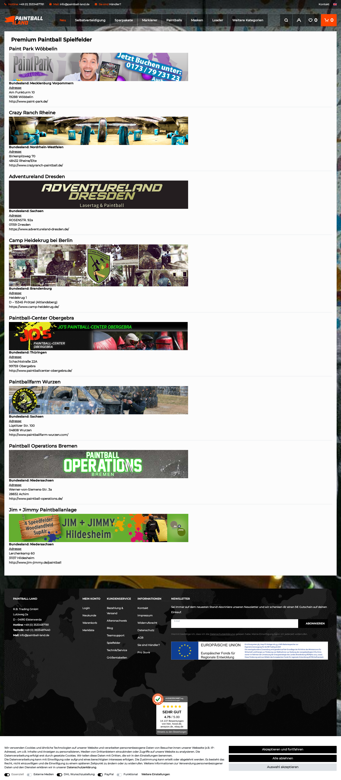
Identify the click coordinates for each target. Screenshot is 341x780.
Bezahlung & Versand (115, 610)
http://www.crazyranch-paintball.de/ (36, 165)
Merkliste (88, 629)
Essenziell (17, 774)
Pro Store (143, 652)
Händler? (115, 4)
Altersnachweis (117, 620)
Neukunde (89, 615)
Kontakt (324, 4)
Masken (197, 20)
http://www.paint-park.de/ (28, 101)
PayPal (109, 774)
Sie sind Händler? (148, 644)
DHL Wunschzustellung (79, 774)
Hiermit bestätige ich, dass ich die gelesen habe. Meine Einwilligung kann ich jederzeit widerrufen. (239, 634)
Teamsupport (115, 635)
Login (86, 607)
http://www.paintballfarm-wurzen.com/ (38, 434)
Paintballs (174, 20)
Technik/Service (117, 649)
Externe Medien (43, 774)
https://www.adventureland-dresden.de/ (39, 229)
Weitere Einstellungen (155, 774)
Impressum (145, 615)
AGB (140, 637)
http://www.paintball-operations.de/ (36, 498)
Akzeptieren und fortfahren (282, 749)
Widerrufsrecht (147, 622)
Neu (63, 20)
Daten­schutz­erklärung (81, 767)
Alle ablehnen (282, 758)
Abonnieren (313, 623)
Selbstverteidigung (90, 20)
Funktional (131, 774)
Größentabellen (117, 657)
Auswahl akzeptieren (282, 767)
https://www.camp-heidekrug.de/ (34, 306)
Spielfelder (113, 642)
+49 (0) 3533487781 (36, 624)
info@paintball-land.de (74, 4)
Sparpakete (124, 20)
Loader (217, 20)
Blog (110, 627)
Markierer (149, 20)
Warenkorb (89, 622)
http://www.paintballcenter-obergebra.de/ (40, 370)
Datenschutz (145, 629)
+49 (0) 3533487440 (37, 629)
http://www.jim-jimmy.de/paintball (35, 562)
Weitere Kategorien (247, 20)
